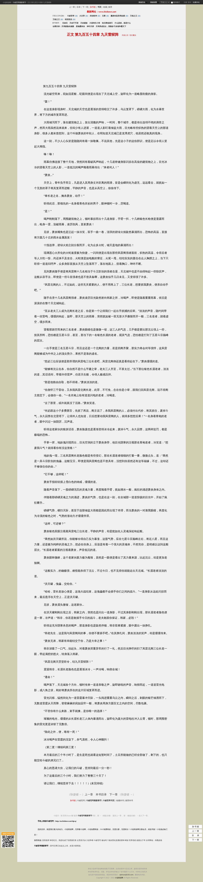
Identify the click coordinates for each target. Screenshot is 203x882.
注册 (185, 2)
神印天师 (90, 26)
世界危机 (132, 840)
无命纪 (65, 23)
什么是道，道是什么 (123, 23)
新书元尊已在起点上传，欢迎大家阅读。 (66, 846)
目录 (78, 7)
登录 (189, 2)
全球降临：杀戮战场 (154, 840)
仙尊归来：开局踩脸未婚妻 (63, 26)
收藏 (105, 7)
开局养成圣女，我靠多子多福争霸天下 (111, 26)
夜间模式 (175, 2)
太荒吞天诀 (81, 840)
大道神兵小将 (94, 23)
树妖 (127, 840)
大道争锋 (89, 840)
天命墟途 (83, 23)
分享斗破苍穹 (127, 7)
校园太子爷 (141, 840)
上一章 (72, 7)
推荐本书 (129, 801)
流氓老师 (45, 840)
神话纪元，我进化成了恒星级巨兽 (63, 840)
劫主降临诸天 (107, 23)
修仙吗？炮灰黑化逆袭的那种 (113, 840)
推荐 (110, 7)
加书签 (93, 7)
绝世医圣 (68, 19)
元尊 (104, 16)
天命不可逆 (73, 23)
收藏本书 (120, 801)
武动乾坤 (93, 16)
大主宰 (82, 16)
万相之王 (133, 16)
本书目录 (101, 794)
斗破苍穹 (70, 16)
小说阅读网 (7, 2)
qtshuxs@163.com (126, 875)
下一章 (85, 7)
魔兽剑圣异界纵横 (118, 16)
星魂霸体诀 (80, 26)
